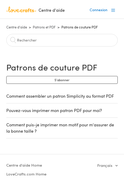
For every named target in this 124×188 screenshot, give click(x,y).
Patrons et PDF (44, 27)
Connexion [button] (98, 9)
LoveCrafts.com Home (26, 174)
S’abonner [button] (62, 80)
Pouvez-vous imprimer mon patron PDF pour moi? (54, 110)
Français (105, 165)
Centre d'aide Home (24, 165)
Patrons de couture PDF (79, 27)
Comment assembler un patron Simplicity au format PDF (60, 96)
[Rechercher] (62, 40)
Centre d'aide (16, 27)
